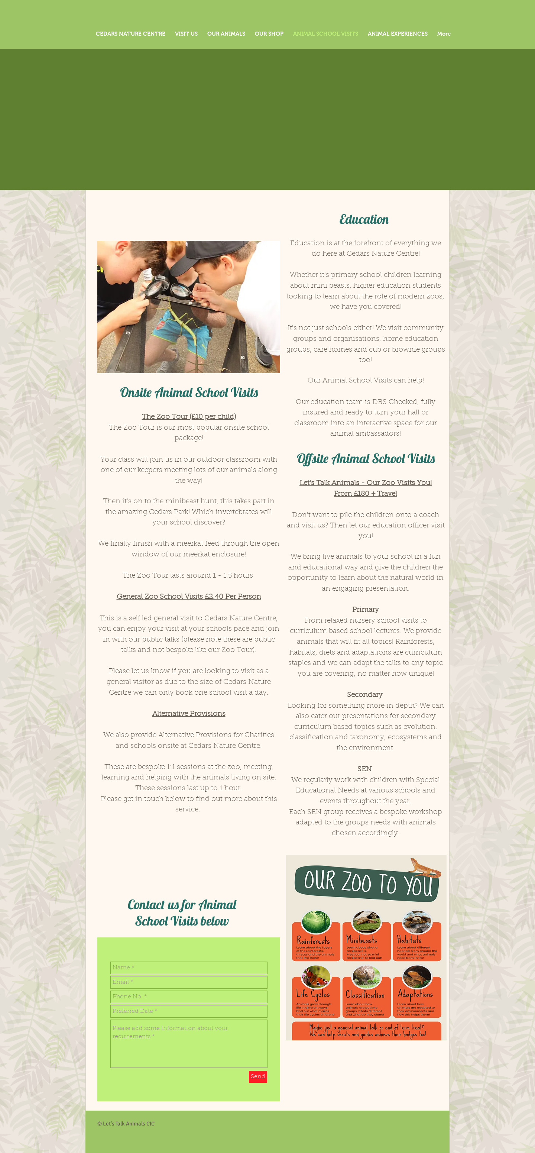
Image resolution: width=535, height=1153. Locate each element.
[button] (443, 24)
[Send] (258, 1077)
